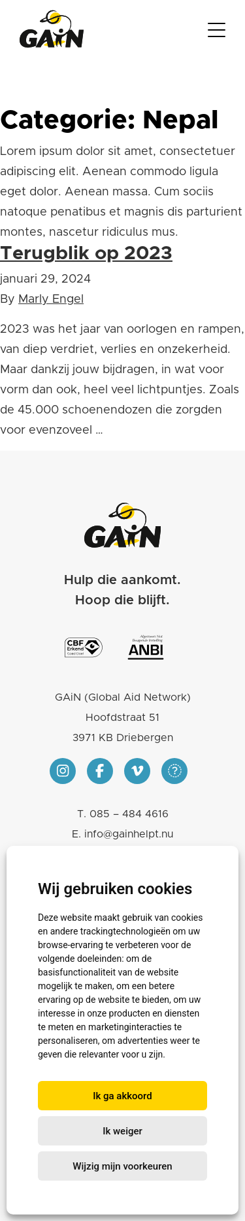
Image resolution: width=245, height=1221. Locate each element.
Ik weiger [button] (122, 1131)
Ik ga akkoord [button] (122, 1096)
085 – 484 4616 (129, 814)
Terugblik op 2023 (86, 253)
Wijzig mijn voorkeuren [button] (122, 1166)
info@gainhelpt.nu (128, 834)
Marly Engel (51, 299)
